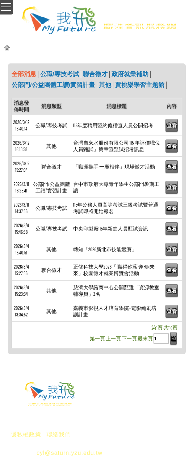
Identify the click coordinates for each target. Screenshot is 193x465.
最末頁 (145, 338)
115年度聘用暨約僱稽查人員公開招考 (113, 125)
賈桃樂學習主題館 (139, 85)
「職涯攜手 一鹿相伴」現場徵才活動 (114, 167)
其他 (105, 85)
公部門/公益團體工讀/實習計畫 (53, 85)
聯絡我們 (58, 434)
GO (173, 338)
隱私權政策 (26, 434)
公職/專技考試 (59, 74)
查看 (172, 125)
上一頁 (113, 338)
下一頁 (129, 338)
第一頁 (97, 338)
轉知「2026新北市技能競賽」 (105, 249)
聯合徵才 (95, 74)
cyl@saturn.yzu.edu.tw (69, 453)
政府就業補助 (130, 74)
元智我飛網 (26, 48)
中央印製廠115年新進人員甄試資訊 (110, 229)
